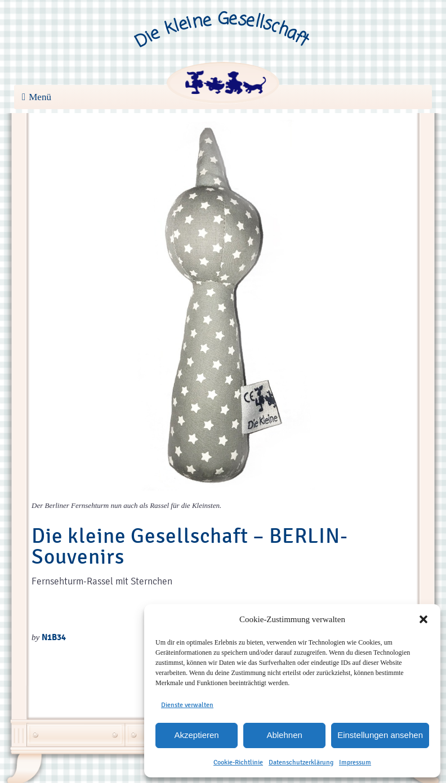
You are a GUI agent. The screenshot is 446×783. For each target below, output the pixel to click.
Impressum (355, 762)
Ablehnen (284, 735)
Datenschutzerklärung (301, 762)
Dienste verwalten (187, 705)
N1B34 (54, 637)
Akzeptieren (196, 735)
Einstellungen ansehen (380, 735)
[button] (423, 619)
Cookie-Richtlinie (238, 762)
